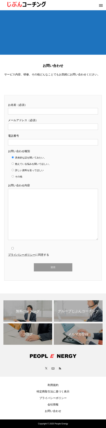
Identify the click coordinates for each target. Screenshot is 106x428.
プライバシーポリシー (21, 254)
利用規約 (53, 385)
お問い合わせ (53, 411)
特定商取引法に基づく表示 (53, 391)
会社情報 (53, 404)
